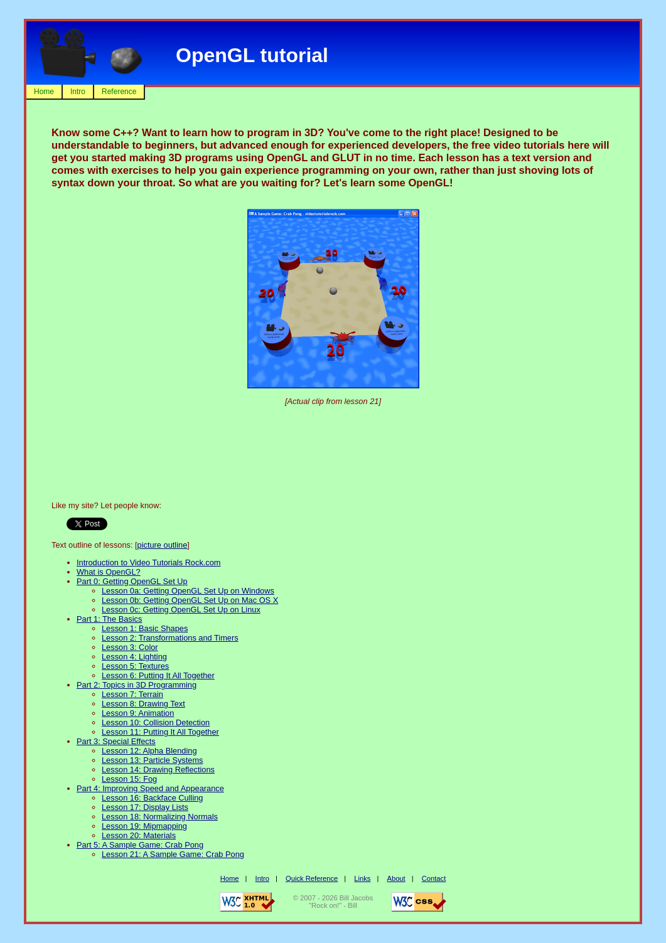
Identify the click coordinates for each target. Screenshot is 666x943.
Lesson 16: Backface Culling (152, 797)
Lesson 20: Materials (139, 835)
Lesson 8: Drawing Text (143, 703)
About (396, 878)
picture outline (162, 545)
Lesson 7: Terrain (132, 694)
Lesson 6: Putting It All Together (158, 675)
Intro (77, 91)
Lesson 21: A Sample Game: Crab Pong (173, 854)
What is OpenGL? (109, 572)
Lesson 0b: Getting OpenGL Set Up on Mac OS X (190, 600)
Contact (434, 878)
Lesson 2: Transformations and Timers (170, 637)
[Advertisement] (333, 448)
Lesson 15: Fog (129, 779)
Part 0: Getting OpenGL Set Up (132, 581)
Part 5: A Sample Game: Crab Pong (140, 845)
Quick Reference (312, 878)
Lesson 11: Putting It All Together (160, 732)
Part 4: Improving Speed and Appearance (150, 788)
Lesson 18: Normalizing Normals (160, 816)
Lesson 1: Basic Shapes (145, 628)
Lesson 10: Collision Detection (156, 722)
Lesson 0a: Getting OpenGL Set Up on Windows (188, 590)
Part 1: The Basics (109, 619)
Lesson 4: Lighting (134, 656)
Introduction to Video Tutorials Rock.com (149, 562)
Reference (119, 91)
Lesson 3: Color (130, 647)
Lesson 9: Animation (138, 713)
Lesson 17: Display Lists (145, 807)
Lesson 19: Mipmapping (144, 826)
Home (44, 91)
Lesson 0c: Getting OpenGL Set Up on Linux (181, 609)
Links (362, 878)
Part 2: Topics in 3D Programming (136, 685)
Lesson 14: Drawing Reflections (158, 769)
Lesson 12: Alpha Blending (149, 750)
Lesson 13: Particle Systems (152, 760)
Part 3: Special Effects (116, 741)
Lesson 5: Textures (135, 666)
